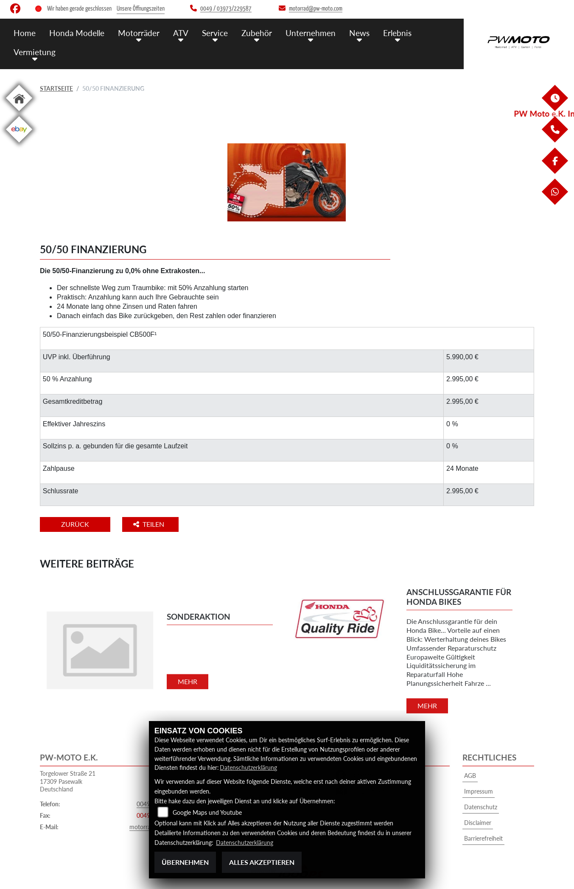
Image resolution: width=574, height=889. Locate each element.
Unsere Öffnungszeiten (141, 9)
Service (215, 33)
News (359, 33)
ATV (180, 33)
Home (25, 33)
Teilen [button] (149, 524)
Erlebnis (397, 33)
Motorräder (139, 33)
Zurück (75, 524)
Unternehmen (311, 33)
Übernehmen (185, 862)
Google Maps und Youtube (207, 812)
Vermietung (35, 52)
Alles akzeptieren (261, 862)
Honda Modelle (76, 33)
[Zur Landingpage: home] (19, 113)
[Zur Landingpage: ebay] (19, 144)
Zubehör (256, 33)
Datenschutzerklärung (248, 767)
